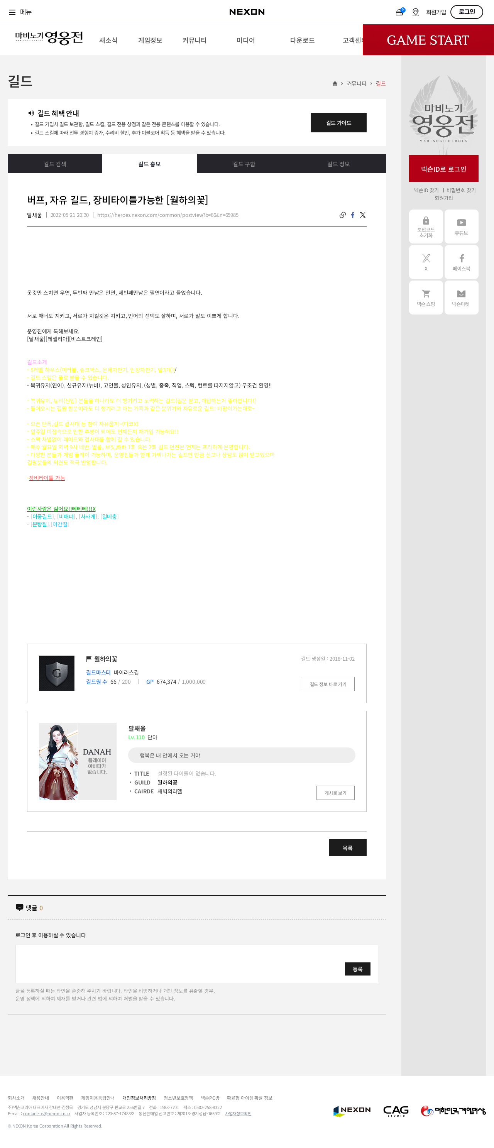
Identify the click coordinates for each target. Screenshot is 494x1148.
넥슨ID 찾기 (426, 190)
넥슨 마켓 (462, 297)
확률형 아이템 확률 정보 (249, 1097)
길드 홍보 (149, 164)
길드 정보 (338, 164)
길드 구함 (244, 164)
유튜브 (462, 226)
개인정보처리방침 (139, 1097)
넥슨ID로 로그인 (444, 169)
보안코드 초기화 (426, 226)
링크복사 (343, 215)
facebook (353, 215)
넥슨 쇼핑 (426, 297)
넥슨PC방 (210, 1097)
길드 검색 (55, 164)
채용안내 (40, 1097)
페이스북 (462, 262)
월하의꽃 (167, 782)
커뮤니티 (357, 83)
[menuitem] (108, 39)
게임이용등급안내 (98, 1097)
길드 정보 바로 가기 (328, 684)
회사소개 (16, 1097)
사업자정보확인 (238, 1113)
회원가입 (436, 12)
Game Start (428, 39)
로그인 (467, 11)
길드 (381, 83)
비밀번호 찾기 (461, 190)
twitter (363, 215)
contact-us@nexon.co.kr (46, 1113)
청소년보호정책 (178, 1097)
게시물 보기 (336, 793)
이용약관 (65, 1097)
